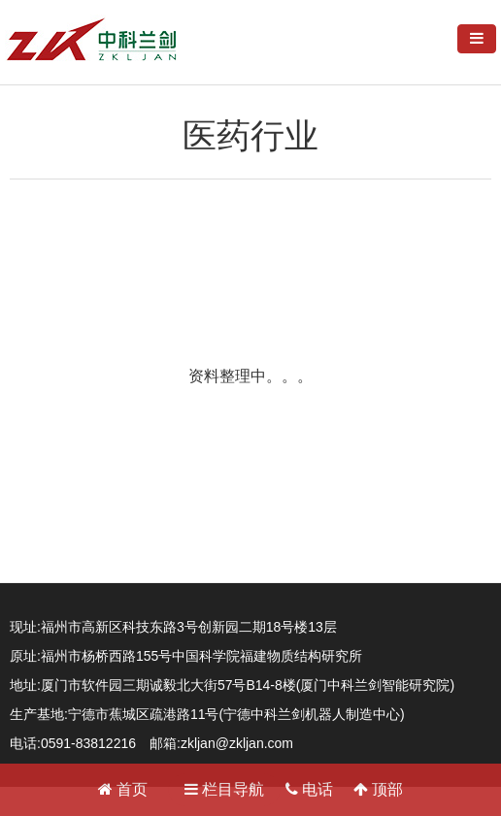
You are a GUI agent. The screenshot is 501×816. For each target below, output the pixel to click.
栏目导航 (224, 789)
